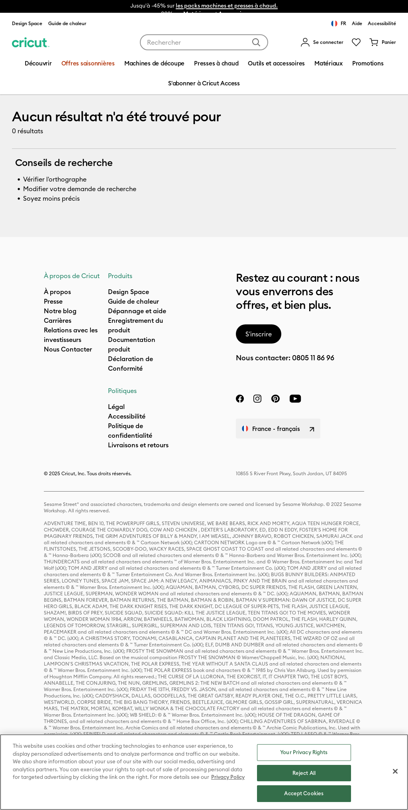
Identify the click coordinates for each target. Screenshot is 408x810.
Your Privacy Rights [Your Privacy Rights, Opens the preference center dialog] (304, 752)
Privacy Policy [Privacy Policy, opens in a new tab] (228, 777)
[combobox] (204, 42)
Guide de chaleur (67, 23)
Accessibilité (382, 23)
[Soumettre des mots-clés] (256, 42)
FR (338, 23)
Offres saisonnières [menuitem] (88, 63)
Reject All (304, 773)
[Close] (395, 771)
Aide (357, 23)
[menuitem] (321, 42)
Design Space (27, 23)
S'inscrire (258, 334)
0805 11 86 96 (313, 357)
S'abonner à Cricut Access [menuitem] (204, 83)
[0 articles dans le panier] (382, 42)
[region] (204, 772)
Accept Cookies (304, 793)
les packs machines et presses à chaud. (227, 5)
